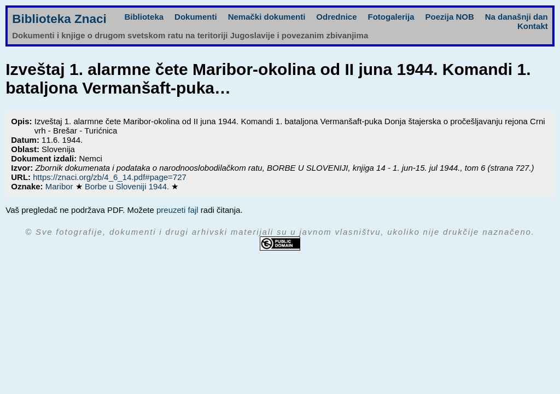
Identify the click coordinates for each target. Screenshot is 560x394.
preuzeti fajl (177, 210)
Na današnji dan (516, 16)
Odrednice (336, 16)
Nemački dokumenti (267, 16)
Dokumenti (195, 16)
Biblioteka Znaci (59, 19)
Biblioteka (144, 16)
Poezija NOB (449, 16)
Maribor (60, 186)
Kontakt (532, 26)
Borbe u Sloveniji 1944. (128, 186)
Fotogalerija (391, 16)
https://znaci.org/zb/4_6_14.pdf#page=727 (109, 177)
